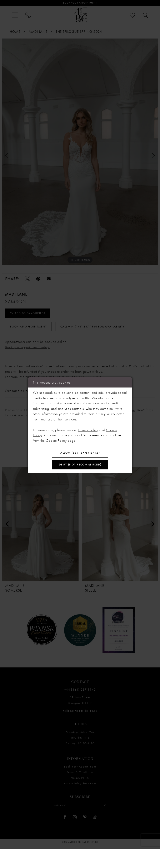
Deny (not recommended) (80, 465)
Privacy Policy (88, 428)
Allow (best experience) (80, 452)
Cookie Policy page (61, 439)
